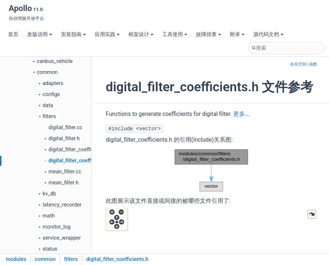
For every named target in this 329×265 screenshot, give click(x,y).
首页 (13, 34)
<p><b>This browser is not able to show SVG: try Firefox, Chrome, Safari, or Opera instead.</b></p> (211, 170)
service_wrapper (62, 238)
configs (51, 94)
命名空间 (298, 64)
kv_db (49, 194)
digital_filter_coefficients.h (79, 161)
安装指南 (73, 34)
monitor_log (56, 227)
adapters (53, 83)
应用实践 (107, 34)
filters (49, 116)
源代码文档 (268, 34)
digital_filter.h (64, 138)
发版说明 (39, 34)
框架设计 (141, 34)
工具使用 (174, 34)
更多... (241, 114)
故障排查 (208, 34)
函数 (313, 64)
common (47, 72)
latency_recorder (62, 205)
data (48, 105)
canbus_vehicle (55, 61)
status (50, 249)
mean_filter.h (63, 183)
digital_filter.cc (65, 127)
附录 (237, 34)
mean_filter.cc (64, 172)
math (49, 216)
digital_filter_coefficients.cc (80, 149)
